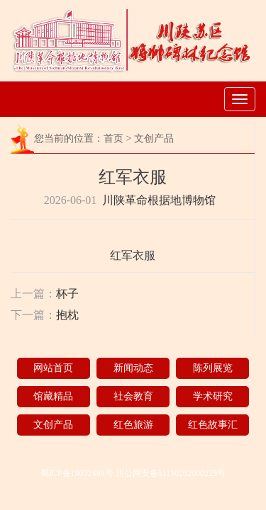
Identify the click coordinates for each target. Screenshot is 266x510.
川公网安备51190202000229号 (171, 473)
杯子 (67, 294)
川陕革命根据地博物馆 (159, 200)
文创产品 (154, 138)
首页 (113, 138)
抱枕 (67, 315)
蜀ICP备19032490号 (76, 473)
